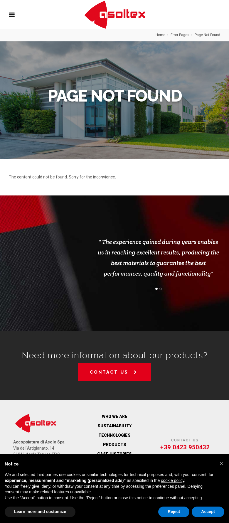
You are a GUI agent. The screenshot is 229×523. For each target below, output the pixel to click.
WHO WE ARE (114, 416)
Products (114, 444)
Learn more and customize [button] (40, 511)
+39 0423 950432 (185, 447)
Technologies (114, 435)
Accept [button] (208, 511)
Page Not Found (207, 35)
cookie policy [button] (172, 480)
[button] (221, 463)
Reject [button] (174, 511)
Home (160, 35)
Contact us (114, 372)
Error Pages (180, 35)
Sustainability (114, 426)
